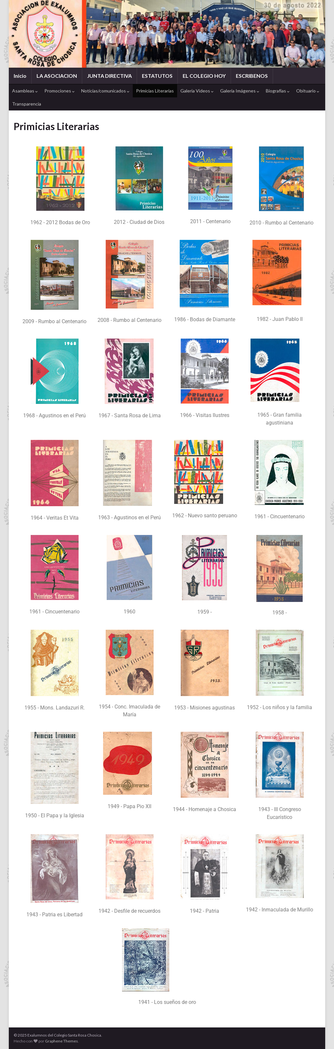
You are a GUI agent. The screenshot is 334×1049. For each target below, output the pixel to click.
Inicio (20, 76)
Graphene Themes (61, 1041)
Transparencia (26, 104)
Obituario (307, 90)
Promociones (59, 90)
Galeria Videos (197, 90)
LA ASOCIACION (57, 76)
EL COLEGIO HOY (204, 76)
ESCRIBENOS (252, 76)
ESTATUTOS (157, 76)
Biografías (278, 90)
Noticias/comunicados (105, 90)
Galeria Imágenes (239, 90)
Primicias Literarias (155, 90)
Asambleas (25, 90)
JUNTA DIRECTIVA (109, 76)
